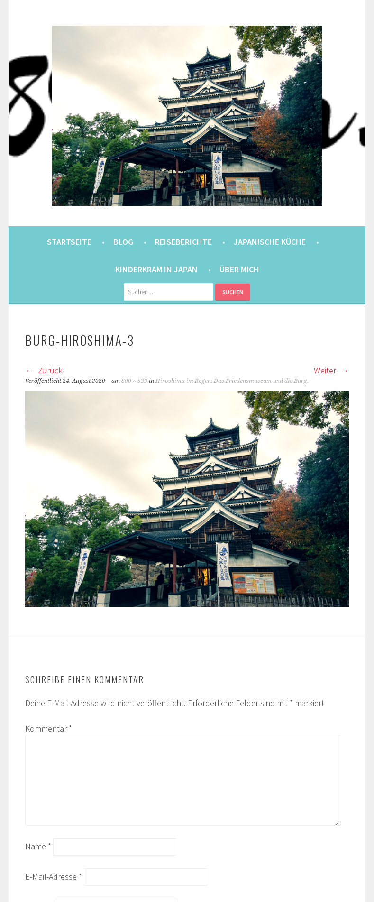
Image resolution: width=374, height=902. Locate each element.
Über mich (239, 269)
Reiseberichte (183, 241)
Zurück (44, 370)
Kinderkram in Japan (156, 269)
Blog (123, 241)
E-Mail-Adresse (53, 876)
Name (38, 846)
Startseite (69, 241)
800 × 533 (134, 381)
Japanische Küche (270, 241)
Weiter (331, 370)
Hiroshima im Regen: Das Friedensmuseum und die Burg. (232, 381)
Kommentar (48, 728)
